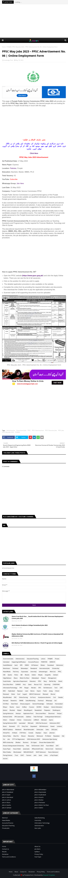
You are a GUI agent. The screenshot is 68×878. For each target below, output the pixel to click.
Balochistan (6, 668)
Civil (54, 697)
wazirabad (22, 723)
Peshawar (15, 668)
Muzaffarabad (7, 697)
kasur (18, 707)
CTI (18, 726)
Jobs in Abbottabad (8, 789)
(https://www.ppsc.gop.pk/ (32, 275)
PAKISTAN (44, 662)
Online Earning (23, 697)
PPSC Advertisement (38, 430)
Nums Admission (53, 752)
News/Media (6, 671)
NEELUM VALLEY (28, 752)
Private (57, 659)
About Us (37, 846)
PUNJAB (9, 47)
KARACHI (52, 662)
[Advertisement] (35, 20)
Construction (27, 720)
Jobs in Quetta (6, 805)
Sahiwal (55, 675)
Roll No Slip (52, 681)
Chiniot (19, 720)
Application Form (28, 713)
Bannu (32, 691)
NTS (39, 688)
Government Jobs (21, 430)
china (45, 755)
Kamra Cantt (49, 749)
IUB (4, 675)
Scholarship (55, 668)
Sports (51, 720)
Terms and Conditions (9, 857)
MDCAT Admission (34, 694)
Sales (47, 729)
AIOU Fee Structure (41, 723)
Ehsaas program (25, 704)
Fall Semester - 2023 (38, 746)
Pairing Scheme (7, 755)
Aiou (24, 684)
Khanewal (6, 694)
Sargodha (48, 675)
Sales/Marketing (30, 700)
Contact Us (5, 849)
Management (52, 678)
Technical (40, 700)
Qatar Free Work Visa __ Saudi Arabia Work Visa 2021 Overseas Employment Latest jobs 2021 (37, 617)
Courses (31, 707)
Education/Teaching (32, 659)
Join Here (20, 183)
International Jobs (44, 668)
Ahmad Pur (6, 733)
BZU (4, 691)
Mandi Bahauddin (29, 729)
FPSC (39, 681)
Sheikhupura (56, 710)
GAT (57, 746)
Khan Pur (16, 736)
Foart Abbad (49, 746)
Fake (27, 746)
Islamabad (6, 662)
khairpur (18, 713)
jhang (51, 691)
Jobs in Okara (6, 802)
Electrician (51, 713)
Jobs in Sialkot (39, 808)
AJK (21, 675)
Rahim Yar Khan (24, 678)
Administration (10, 430)
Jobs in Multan (39, 800)
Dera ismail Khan (41, 713)
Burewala (12, 726)
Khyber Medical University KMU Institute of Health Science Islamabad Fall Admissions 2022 (37, 635)
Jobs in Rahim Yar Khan (42, 805)
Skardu (12, 707)
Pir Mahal (48, 736)
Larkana (59, 726)
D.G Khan (6, 704)
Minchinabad (17, 752)
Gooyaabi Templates (49, 875)
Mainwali (44, 720)
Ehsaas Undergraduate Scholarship (13, 746)
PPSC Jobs (61, 430)
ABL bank (30, 723)
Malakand (18, 729)
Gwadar (60, 697)
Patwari (43, 678)
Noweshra (14, 700)
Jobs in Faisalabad (7, 792)
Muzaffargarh (28, 710)
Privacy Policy (39, 854)
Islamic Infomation (56, 707)
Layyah (25, 694)
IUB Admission (43, 726)
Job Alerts (37, 849)
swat (26, 691)
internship (33, 671)
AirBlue (24, 707)
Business (25, 742)
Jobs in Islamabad (7, 797)
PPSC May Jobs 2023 (8, 432)
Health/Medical (7, 665)
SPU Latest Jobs (19, 717)
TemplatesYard (28, 875)
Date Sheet (14, 704)
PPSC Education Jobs (51, 430)
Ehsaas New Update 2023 (46, 742)
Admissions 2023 (55, 723)
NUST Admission (41, 752)
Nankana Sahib (7, 717)
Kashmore (59, 749)
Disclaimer (5, 854)
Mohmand (40, 736)
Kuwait (52, 726)
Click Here (34, 153)
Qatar (30, 684)
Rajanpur (20, 691)
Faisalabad (50, 665)
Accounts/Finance (33, 662)
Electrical (5, 818)
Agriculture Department (20, 681)
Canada (31, 733)
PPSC (29, 430)
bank (16, 665)
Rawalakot (56, 736)
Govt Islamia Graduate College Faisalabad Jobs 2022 (29, 625)
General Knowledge (38, 704)
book (40, 755)
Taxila (45, 691)
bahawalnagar (43, 671)
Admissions (59, 665)
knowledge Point (8, 60)
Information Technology (42, 823)
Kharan (23, 736)
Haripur (59, 713)
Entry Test (25, 726)
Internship (38, 820)
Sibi (63, 736)
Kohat (13, 694)
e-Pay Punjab (54, 755)
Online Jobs (40, 729)
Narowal (5, 700)
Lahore (43, 659)
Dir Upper (34, 742)
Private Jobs (5, 828)
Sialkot (34, 675)
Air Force (33, 697)
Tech (56, 688)
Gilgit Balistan (7, 678)
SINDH (27, 665)
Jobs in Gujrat (6, 795)
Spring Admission (8, 713)
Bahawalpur (24, 668)
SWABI (21, 700)
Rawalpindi (34, 668)
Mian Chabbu (7, 752)
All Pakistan (34, 665)
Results (27, 675)
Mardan (33, 688)
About (16, 872)
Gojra (45, 733)
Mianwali (45, 694)
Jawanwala (26, 749)
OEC (15, 697)
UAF (61, 688)
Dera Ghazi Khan (8, 684)
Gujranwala (24, 671)
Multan (43, 665)
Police (16, 675)
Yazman (28, 755)
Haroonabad (58, 704)
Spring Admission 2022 (10, 723)
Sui (4, 739)
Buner (5, 726)
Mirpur (5, 707)
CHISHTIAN (56, 684)
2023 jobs (54, 729)
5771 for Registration (18, 739)
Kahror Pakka (7, 736)
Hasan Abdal (17, 749)
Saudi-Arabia (7, 681)
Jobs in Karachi (39, 797)
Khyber (19, 710)
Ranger (26, 688)
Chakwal (12, 720)
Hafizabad (50, 704)
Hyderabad (11, 691)
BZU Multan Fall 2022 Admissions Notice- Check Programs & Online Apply (37, 643)
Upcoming (47, 684)
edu (9, 739)
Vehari (5, 720)
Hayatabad (33, 726)
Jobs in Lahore (6, 800)
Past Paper (38, 857)
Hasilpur (46, 707)
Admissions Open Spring (49, 739)
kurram (5, 758)
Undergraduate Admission (52, 717)
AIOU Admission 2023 (33, 739)
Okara (15, 678)
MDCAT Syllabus (8, 729)
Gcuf (18, 694)
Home (4, 47)
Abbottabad (35, 678)
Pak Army (16, 671)
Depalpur (38, 733)
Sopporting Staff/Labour (19, 662)
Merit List (52, 671)
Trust (16, 755)
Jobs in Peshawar (40, 802)
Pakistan (13, 168)
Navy (45, 681)
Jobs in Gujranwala (40, 792)
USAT (22, 755)
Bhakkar (18, 742)
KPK (21, 665)
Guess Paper (7, 749)
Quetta (10, 675)
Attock (60, 681)
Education (33, 681)
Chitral (57, 691)
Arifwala (14, 733)
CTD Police (23, 733)
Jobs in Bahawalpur (40, 789)
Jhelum (5, 710)
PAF (21, 688)
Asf (55, 700)
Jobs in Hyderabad (40, 795)
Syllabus (28, 717)
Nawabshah (38, 710)
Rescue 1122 (38, 684)
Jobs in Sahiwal (6, 808)
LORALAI (36, 720)
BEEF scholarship (8, 742)
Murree (53, 694)
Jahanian (52, 733)
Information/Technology (10, 688)
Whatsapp (49, 700)
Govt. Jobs (38, 828)
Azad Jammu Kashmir (44, 697)
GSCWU (39, 707)
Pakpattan (47, 710)
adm (35, 755)
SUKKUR (18, 684)
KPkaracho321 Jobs (37, 749)
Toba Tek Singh (38, 717)
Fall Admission (48, 688)
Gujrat (39, 691)
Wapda (40, 675)
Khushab (12, 710)
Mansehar (31, 736)
